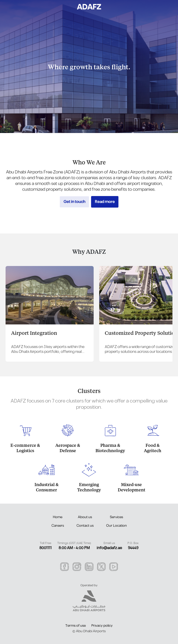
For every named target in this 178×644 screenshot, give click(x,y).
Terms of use (75, 625)
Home (57, 517)
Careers (57, 525)
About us (85, 517)
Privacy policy (102, 625)
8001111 (45, 548)
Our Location (116, 525)
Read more (105, 202)
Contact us (85, 525)
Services (116, 517)
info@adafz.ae (109, 548)
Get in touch (74, 202)
